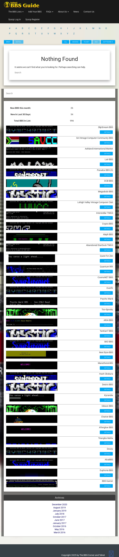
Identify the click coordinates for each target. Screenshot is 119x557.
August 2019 (59, 507)
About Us (63, 11)
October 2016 (59, 526)
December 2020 (59, 504)
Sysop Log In (14, 19)
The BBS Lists (16, 11)
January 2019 (59, 510)
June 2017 (59, 520)
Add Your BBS (35, 11)
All (65, 42)
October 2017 (59, 517)
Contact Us (89, 11)
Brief (8, 42)
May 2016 (59, 529)
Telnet (86, 42)
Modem (75, 42)
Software (108, 42)
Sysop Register (32, 19)
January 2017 (59, 523)
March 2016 (59, 532)
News (76, 11)
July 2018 (59, 514)
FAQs (49, 11)
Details (107, 132)
